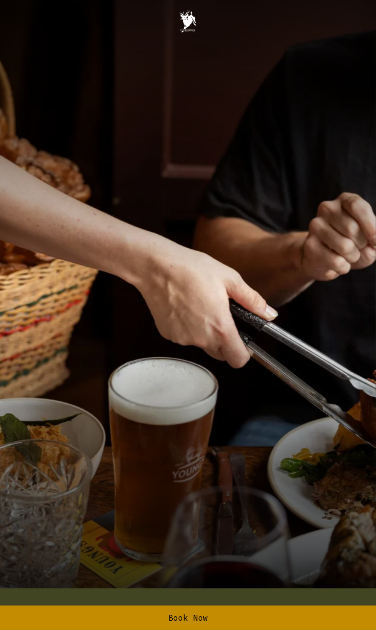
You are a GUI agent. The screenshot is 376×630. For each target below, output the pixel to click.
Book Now (188, 617)
